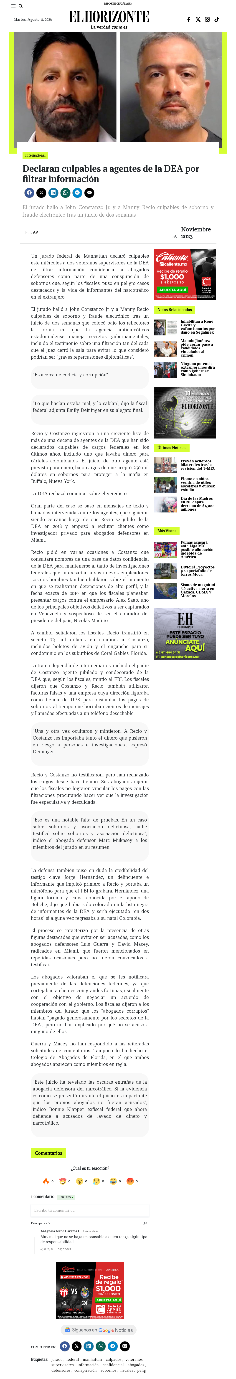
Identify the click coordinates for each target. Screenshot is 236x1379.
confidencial (113, 1365)
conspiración (85, 1370)
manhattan (92, 1359)
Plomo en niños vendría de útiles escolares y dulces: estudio (198, 484)
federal (72, 1359)
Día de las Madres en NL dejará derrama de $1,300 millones (197, 504)
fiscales (126, 1370)
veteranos (134, 1359)
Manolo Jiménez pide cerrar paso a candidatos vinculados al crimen (197, 348)
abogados (136, 1365)
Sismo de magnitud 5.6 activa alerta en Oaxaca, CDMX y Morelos (198, 590)
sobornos (109, 1370)
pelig (141, 1370)
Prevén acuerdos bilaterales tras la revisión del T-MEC (198, 465)
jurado (57, 1359)
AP (35, 232)
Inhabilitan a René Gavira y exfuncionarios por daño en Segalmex (198, 327)
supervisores (62, 1365)
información (88, 1365)
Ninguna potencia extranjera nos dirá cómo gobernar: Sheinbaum (198, 369)
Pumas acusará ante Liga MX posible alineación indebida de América (197, 549)
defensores (61, 1370)
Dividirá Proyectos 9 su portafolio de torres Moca (198, 571)
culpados (114, 1359)
